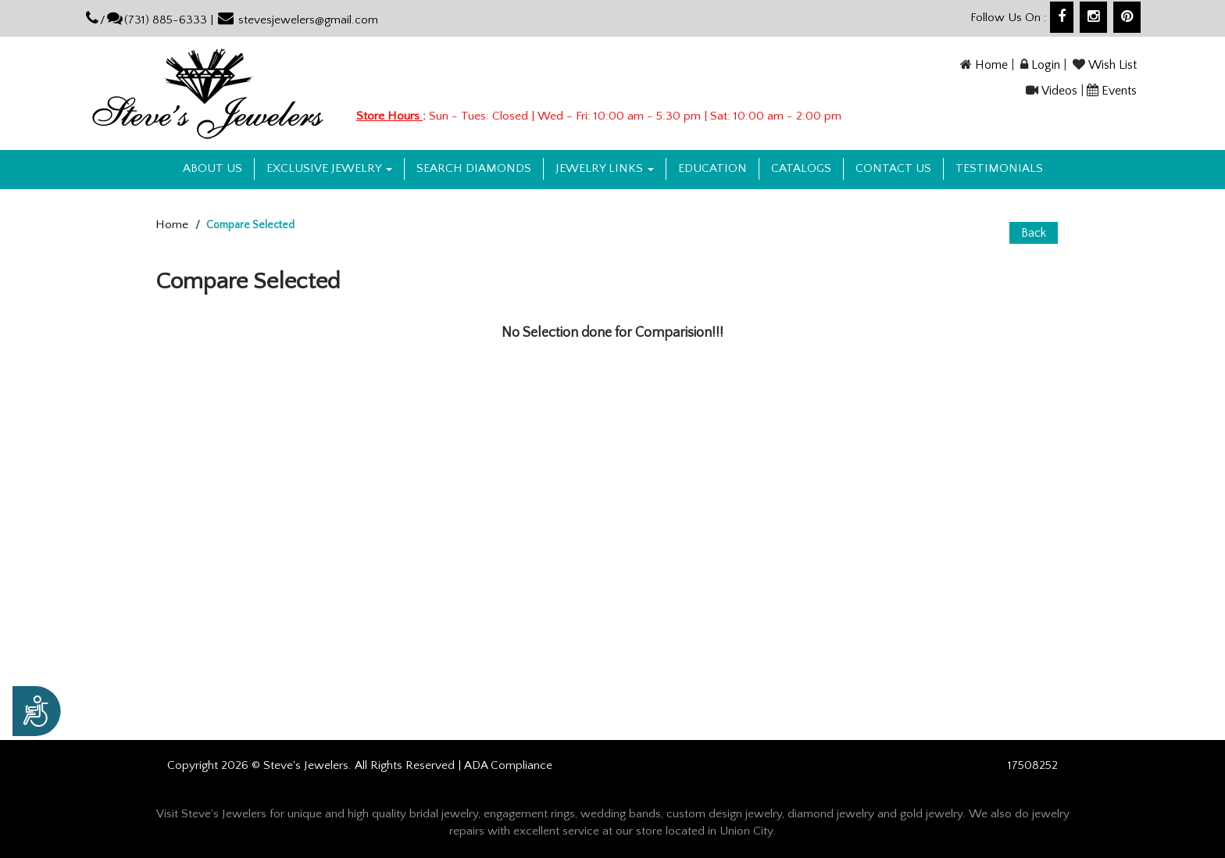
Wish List (1112, 65)
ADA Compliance (508, 765)
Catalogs (801, 168)
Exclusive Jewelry (329, 168)
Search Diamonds (473, 168)
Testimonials (999, 168)
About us (212, 168)
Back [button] (1033, 233)
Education (712, 168)
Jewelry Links (604, 168)
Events (1119, 91)
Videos (1059, 91)
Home (991, 65)
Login (1045, 65)
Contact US (893, 168)
